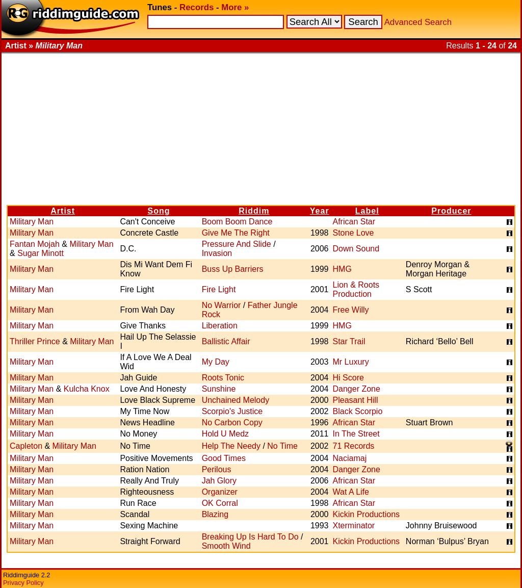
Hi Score (348, 377)
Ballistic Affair (226, 341)
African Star (354, 221)
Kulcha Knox (87, 389)
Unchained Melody (236, 400)
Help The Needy (231, 446)
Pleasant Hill (355, 400)
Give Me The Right (236, 232)
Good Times (224, 458)
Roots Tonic (223, 377)
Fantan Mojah (35, 244)
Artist (62, 211)
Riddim (254, 211)
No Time (282, 446)
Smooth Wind (226, 546)
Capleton (26, 446)
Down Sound (356, 248)
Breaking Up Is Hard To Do (250, 536)
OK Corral (220, 503)
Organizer (220, 492)
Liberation (220, 325)
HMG (342, 269)
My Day (215, 361)
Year (319, 211)
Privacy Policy (23, 582)
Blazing (215, 514)
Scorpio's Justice (232, 411)
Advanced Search (418, 22)
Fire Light (219, 289)
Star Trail (349, 341)
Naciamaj (350, 458)
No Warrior (221, 305)
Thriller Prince (35, 341)
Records (196, 7)
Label (367, 211)
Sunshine (219, 389)
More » (235, 7)
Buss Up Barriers (233, 269)
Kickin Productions (366, 514)
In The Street (356, 433)
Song (159, 211)
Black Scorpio (358, 411)
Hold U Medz (225, 433)
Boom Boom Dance (237, 221)
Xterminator (354, 525)
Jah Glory (219, 480)
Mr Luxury (351, 361)
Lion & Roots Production (356, 289)
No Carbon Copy (232, 422)
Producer (451, 211)
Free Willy (351, 309)
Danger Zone (356, 389)
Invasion (217, 253)
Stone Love (353, 232)
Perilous (216, 469)
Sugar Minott (40, 253)
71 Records (354, 446)
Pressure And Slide (236, 244)
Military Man (32, 221)
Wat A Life (351, 492)
